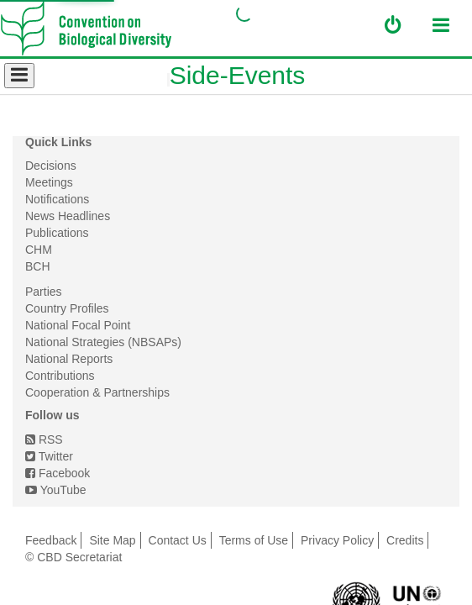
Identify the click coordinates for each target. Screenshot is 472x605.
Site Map (112, 540)
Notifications (57, 199)
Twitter (49, 456)
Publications (57, 232)
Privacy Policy (337, 540)
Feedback (50, 540)
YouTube (56, 490)
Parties (43, 291)
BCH (37, 266)
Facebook (57, 473)
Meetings (49, 182)
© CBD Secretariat (73, 557)
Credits (404, 540)
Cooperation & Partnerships (97, 392)
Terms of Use (253, 540)
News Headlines (67, 216)
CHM (38, 249)
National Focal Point (77, 325)
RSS (44, 439)
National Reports (69, 359)
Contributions (60, 375)
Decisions (50, 165)
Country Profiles (67, 308)
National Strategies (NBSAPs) (103, 342)
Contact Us (178, 540)
